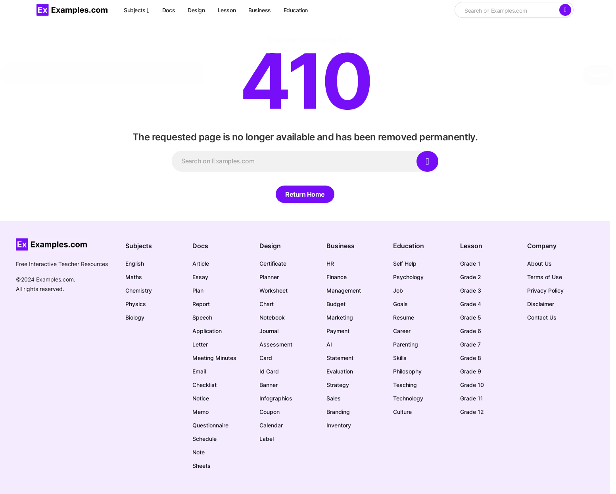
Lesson (471, 246)
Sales (333, 398)
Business (340, 246)
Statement (339, 357)
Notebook (272, 317)
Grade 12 (472, 411)
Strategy (337, 384)
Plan (197, 290)
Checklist (204, 384)
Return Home (305, 194)
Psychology (408, 277)
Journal (268, 330)
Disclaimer (540, 304)
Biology (134, 317)
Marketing (339, 317)
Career (402, 330)
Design (270, 246)
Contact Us (542, 317)
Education (408, 246)
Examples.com (55, 279)
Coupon (269, 411)
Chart (266, 304)
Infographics (275, 398)
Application (207, 330)
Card (265, 357)
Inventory (338, 425)
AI (329, 344)
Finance (336, 277)
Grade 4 (470, 304)
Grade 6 (470, 330)
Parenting (405, 344)
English (134, 263)
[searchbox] (506, 10)
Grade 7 (470, 344)
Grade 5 (470, 317)
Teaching (405, 384)
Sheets (201, 465)
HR (330, 263)
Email (199, 371)
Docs (200, 246)
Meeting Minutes (214, 357)
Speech (202, 317)
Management (343, 290)
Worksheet (273, 290)
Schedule (204, 438)
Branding (338, 411)
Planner (269, 277)
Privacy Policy (545, 290)
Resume (403, 317)
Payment (337, 330)
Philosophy (407, 371)
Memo (200, 411)
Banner (268, 384)
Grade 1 (470, 263)
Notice (200, 398)
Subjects (138, 246)
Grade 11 (471, 398)
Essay (200, 277)
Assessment (275, 344)
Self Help (404, 263)
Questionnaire (210, 425)
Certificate (272, 263)
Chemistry (138, 290)
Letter (200, 344)
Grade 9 (470, 371)
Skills (400, 357)
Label (266, 438)
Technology (408, 398)
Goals (400, 304)
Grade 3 (470, 290)
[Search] (565, 10)
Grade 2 (470, 277)
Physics (135, 304)
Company (542, 246)
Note (198, 452)
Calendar (271, 425)
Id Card (269, 371)
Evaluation (339, 371)
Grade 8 (470, 357)
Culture (402, 411)
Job (398, 290)
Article (200, 263)
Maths (133, 277)
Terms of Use (544, 277)
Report (201, 304)
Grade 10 (472, 384)
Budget (335, 304)
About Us (539, 263)
